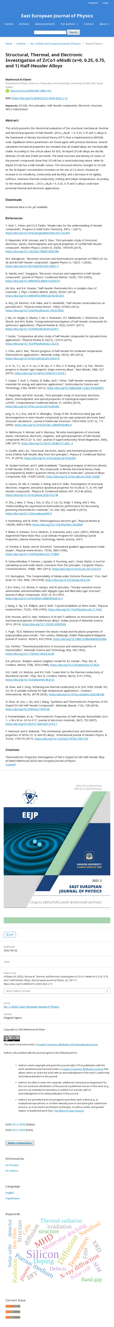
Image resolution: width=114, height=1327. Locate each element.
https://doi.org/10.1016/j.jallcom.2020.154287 (73, 476)
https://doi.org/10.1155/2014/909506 (44, 624)
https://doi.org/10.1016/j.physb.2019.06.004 (50, 458)
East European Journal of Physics (57, 16)
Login (105, 2)
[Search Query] (50, 32)
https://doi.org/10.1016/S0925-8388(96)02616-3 (34, 598)
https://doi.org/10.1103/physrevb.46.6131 (30, 679)
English (10, 1192)
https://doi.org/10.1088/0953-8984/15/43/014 (33, 281)
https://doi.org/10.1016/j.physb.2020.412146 (32, 495)
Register (93, 2)
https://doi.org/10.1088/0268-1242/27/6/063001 (75, 388)
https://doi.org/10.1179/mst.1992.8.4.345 (30, 653)
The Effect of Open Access (68, 1110)
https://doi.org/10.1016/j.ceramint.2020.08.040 (76, 694)
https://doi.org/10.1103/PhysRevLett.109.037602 (35, 310)
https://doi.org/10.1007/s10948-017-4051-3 (47, 443)
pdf (11, 934)
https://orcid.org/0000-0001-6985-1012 (30, 90)
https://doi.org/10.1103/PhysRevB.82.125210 (32, 343)
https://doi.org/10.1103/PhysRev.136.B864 (57, 524)
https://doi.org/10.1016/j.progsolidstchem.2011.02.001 (38, 233)
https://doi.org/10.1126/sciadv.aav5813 (29, 513)
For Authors (68, 24)
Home (9, 43)
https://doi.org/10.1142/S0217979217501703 (61, 738)
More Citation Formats (18, 991)
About (104, 24)
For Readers (12, 1165)
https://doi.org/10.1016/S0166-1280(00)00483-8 (43, 425)
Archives (24, 24)
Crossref (11, 764)
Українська (12, 1198)
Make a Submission (20, 1143)
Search (73, 32)
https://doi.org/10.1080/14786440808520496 (80, 639)
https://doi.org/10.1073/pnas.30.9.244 (67, 580)
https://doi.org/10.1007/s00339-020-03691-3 (32, 266)
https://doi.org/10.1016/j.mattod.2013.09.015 (32, 358)
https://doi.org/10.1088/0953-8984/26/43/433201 (35, 295)
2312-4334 (18, 1130)
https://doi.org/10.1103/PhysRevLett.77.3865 (32, 554)
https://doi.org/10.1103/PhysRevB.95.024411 (32, 329)
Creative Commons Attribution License (82, 1069)
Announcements (45, 24)
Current (8, 24)
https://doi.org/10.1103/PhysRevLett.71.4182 (75, 609)
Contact (89, 24)
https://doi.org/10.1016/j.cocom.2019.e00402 (32, 406)
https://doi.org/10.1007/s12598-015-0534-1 (40, 373)
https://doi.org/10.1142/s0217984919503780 (32, 251)
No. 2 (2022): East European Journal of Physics (56, 43)
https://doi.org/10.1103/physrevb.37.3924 (74, 665)
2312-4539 (18, 1124)
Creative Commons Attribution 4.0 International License (67, 1044)
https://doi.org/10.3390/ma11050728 (28, 709)
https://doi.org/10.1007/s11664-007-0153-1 (31, 724)
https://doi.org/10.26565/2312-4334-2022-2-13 (40, 98)
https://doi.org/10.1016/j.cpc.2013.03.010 (76, 569)
